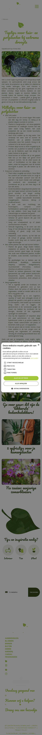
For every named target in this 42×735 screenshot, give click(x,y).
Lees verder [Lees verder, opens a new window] (34, 358)
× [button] (38, 345)
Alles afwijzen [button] (21, 383)
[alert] (21, 367)
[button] (21, 388)
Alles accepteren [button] (21, 378)
